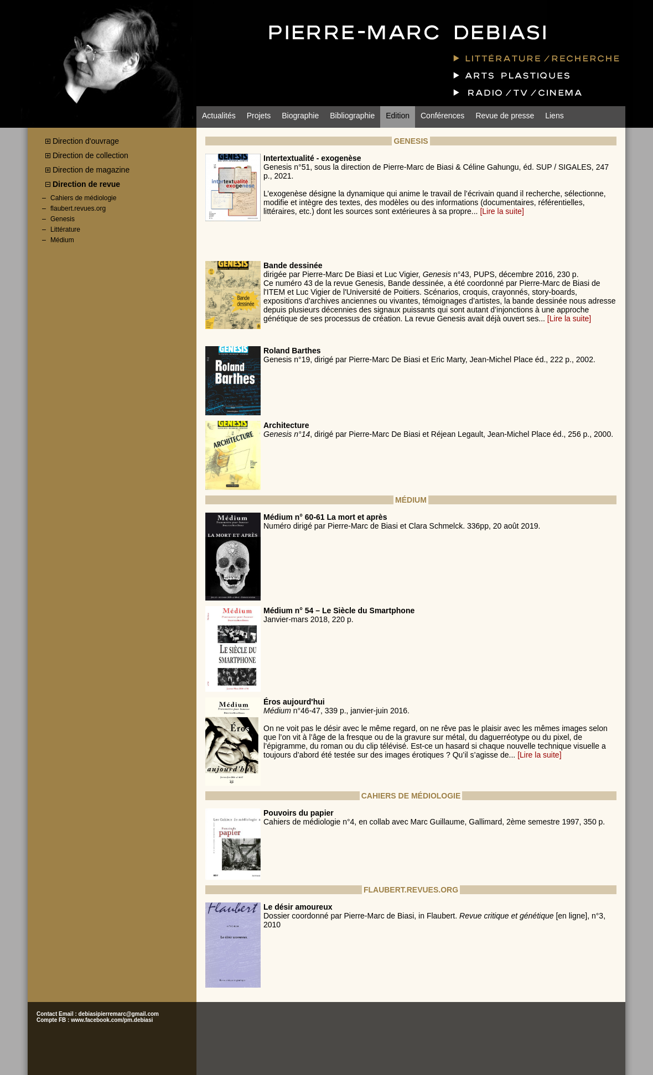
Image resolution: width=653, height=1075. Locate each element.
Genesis (62, 219)
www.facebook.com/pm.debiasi (112, 1020)
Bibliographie (352, 115)
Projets (259, 115)
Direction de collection (90, 155)
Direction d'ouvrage (86, 141)
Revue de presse (504, 115)
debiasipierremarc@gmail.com (119, 1014)
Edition (398, 115)
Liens (554, 115)
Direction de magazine (91, 169)
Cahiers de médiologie (83, 198)
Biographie (300, 115)
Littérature (65, 229)
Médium (62, 240)
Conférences (442, 115)
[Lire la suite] (502, 211)
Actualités (219, 115)
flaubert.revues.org (78, 208)
